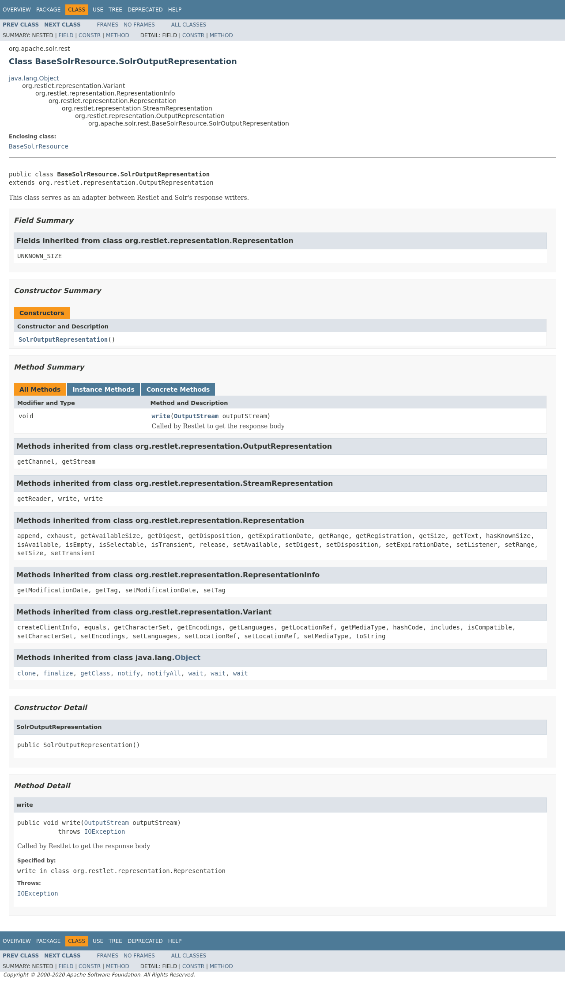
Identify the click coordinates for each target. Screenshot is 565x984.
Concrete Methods (178, 389)
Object (188, 657)
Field (65, 35)
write (161, 416)
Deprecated (145, 10)
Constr (90, 35)
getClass (95, 673)
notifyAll (164, 673)
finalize (58, 673)
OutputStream (196, 416)
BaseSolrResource (38, 146)
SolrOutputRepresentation (63, 339)
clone (26, 673)
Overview (17, 10)
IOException (104, 831)
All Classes (188, 25)
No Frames (139, 25)
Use (98, 10)
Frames (108, 25)
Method (117, 35)
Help (175, 10)
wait (195, 673)
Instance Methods (103, 389)
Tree (115, 10)
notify (129, 673)
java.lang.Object (34, 78)
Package (48, 10)
